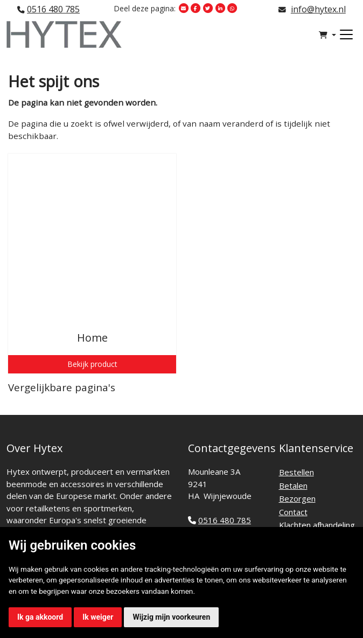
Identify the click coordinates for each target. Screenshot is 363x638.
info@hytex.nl (318, 9)
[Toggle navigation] (346, 34)
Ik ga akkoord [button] (40, 617)
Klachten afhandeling (317, 524)
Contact (293, 512)
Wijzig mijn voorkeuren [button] (171, 617)
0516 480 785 (53, 9)
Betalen (293, 485)
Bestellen (296, 472)
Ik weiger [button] (97, 617)
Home (92, 337)
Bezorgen (297, 498)
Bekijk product (92, 364)
